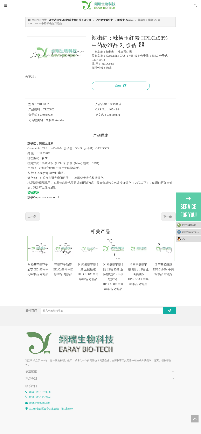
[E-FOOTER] (72, 343)
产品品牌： (102, 104)
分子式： (34, 114)
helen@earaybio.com (191, 231)
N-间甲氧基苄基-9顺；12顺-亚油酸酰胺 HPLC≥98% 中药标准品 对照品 (138, 274)
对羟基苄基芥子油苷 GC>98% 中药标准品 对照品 (37, 269)
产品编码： (35, 109)
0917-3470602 (189, 224)
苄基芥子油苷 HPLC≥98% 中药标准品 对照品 (63, 269)
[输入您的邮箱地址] (101, 311)
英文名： (101, 114)
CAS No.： (102, 109)
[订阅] (169, 310)
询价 (121, 86)
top (195, 418)
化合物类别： (37, 120)
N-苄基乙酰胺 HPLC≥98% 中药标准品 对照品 (163, 269)
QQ (190, 238)
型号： (32, 104)
